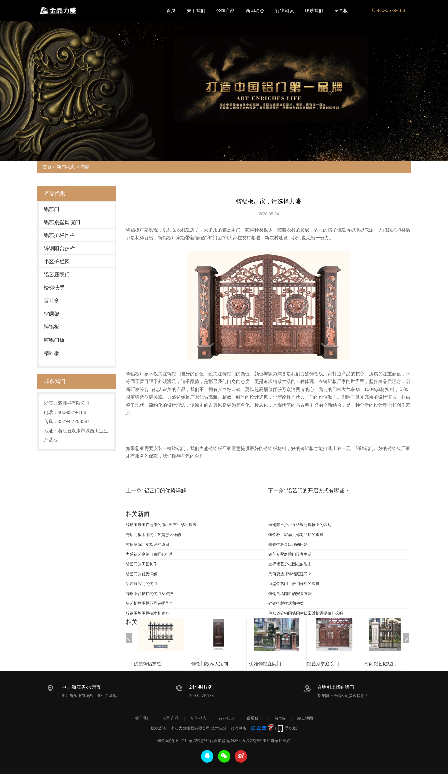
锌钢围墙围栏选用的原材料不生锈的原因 (161, 525)
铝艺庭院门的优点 (141, 583)
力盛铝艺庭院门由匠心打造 (149, 554)
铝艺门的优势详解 (165, 490)
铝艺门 (51, 209)
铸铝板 (51, 327)
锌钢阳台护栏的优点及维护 (149, 593)
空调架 (51, 314)
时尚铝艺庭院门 (387, 663)
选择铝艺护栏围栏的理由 (290, 564)
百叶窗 (51, 301)
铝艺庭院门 (57, 274)
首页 (171, 10)
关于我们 (196, 10)
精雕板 (51, 353)
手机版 (291, 728)
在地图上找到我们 (335, 687)
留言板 (341, 10)
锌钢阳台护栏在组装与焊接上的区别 (299, 525)
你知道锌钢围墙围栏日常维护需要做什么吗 (305, 613)
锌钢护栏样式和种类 (286, 603)
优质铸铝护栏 (154, 663)
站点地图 (305, 718)
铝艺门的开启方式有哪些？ (318, 490)
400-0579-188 (388, 10)
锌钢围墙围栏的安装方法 (290, 593)
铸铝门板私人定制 (216, 663)
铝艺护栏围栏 (59, 235)
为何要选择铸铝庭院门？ (290, 574)
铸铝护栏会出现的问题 (288, 544)
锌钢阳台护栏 (59, 248)
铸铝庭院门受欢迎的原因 (147, 544)
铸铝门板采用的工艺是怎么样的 (153, 534)
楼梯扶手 (54, 287)
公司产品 (225, 10)
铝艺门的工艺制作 (141, 564)
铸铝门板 (54, 340)
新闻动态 (255, 10)
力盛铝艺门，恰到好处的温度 (294, 583)
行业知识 (284, 10)
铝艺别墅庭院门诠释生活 (290, 554)
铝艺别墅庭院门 (62, 222)
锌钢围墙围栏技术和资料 (147, 613)
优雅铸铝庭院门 (272, 663)
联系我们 (314, 10)
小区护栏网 (57, 261)
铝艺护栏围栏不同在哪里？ (149, 603)
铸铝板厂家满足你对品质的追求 (295, 534)
